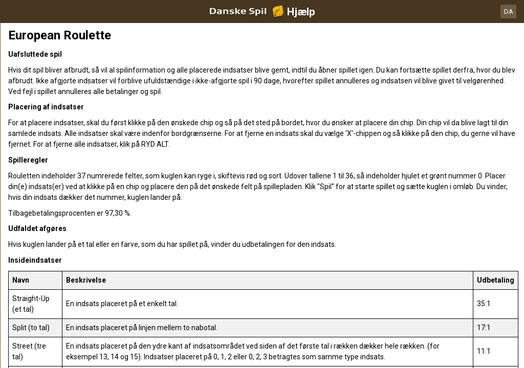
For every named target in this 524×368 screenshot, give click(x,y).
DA (508, 11)
